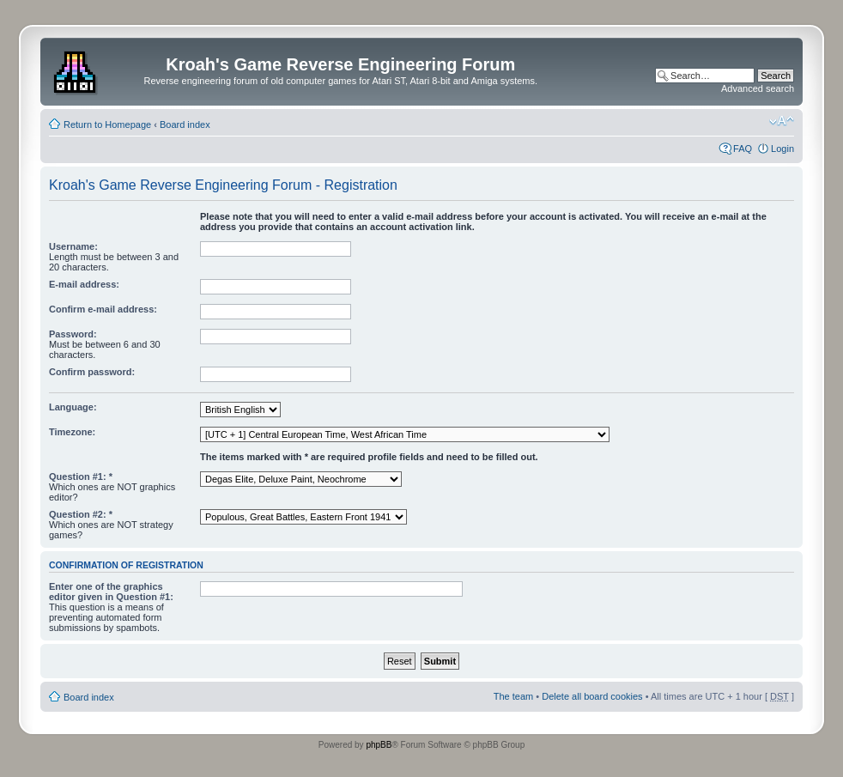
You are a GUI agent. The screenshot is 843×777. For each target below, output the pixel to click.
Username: (73, 246)
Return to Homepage (107, 124)
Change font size (781, 121)
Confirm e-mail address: (103, 309)
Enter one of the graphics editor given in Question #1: (111, 591)
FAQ (742, 148)
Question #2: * (80, 514)
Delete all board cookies (592, 696)
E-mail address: (84, 284)
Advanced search (757, 88)
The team (513, 696)
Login (782, 148)
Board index (185, 124)
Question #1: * (80, 476)
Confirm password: (92, 372)
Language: (73, 407)
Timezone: (72, 432)
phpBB (378, 745)
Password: (73, 334)
